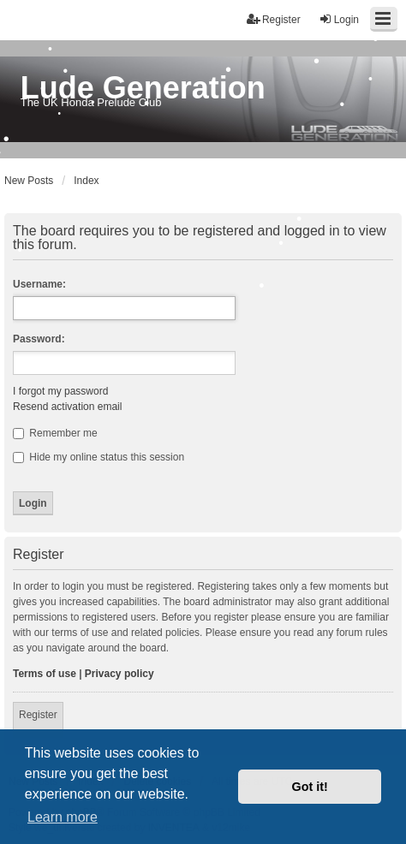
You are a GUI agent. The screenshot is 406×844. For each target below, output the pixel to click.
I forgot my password (60, 391)
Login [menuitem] (339, 19)
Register (38, 715)
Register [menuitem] (274, 19)
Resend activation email (67, 407)
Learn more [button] (62, 817)
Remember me (55, 433)
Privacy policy (119, 674)
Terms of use (44, 674)
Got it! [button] (310, 786)
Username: (39, 284)
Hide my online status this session (98, 457)
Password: (39, 339)
